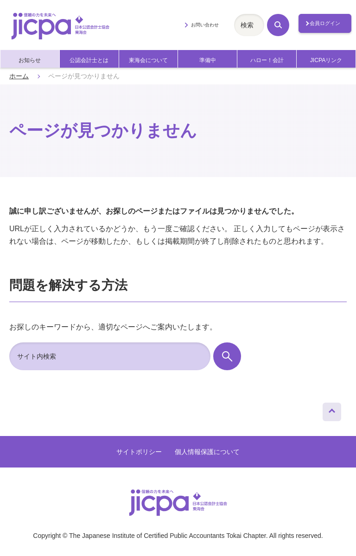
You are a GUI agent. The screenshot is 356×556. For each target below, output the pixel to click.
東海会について (148, 60)
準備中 (207, 60)
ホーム (19, 76)
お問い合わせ (205, 24)
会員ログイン (325, 23)
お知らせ (30, 60)
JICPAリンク (326, 60)
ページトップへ (332, 410)
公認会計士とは (89, 60)
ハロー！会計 (267, 60)
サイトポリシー (139, 451)
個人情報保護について (207, 451)
